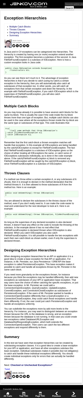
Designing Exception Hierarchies (25, 32)
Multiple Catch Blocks (20, 26)
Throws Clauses (17, 29)
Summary (14, 35)
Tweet (7, 374)
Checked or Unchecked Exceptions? (31, 369)
